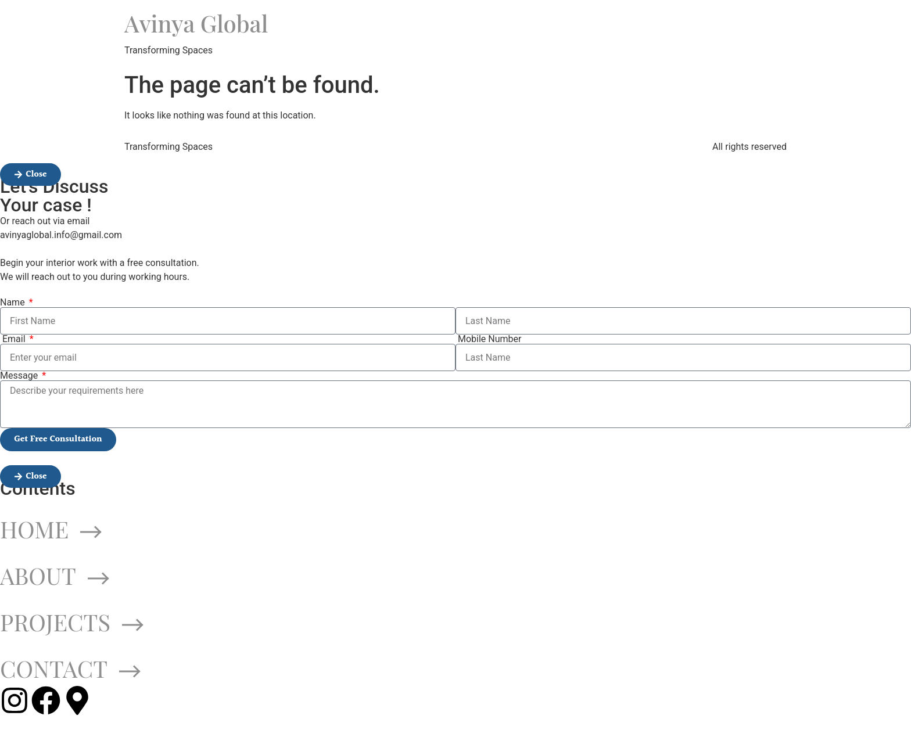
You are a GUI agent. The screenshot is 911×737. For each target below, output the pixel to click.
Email (14, 339)
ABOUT (54, 575)
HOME (51, 528)
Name (13, 302)
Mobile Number (488, 339)
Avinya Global (196, 23)
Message (20, 375)
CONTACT (70, 668)
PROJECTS (72, 621)
